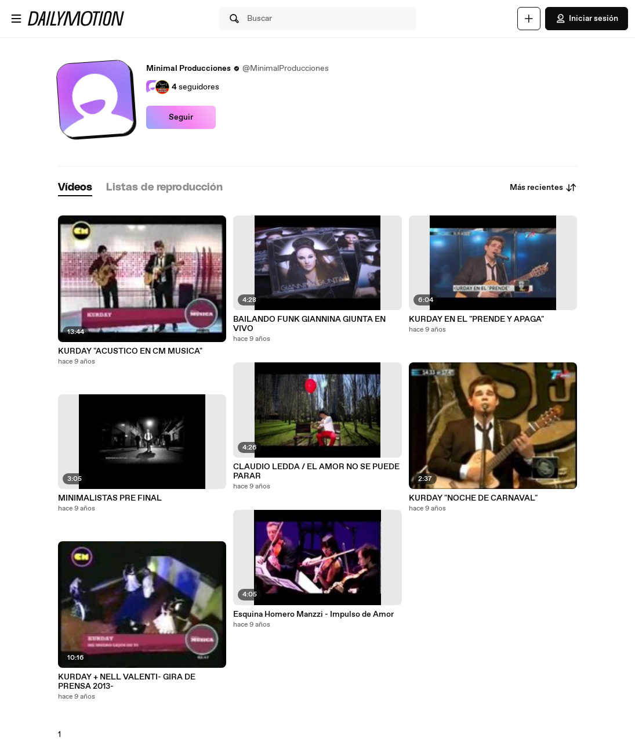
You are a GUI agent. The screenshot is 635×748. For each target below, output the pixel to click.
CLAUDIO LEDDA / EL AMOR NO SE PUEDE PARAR (316, 471)
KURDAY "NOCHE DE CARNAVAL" (473, 498)
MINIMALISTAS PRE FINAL (110, 498)
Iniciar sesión (586, 18)
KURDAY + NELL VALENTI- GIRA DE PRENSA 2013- (126, 682)
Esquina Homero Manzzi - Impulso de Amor (313, 614)
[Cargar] (528, 18)
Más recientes (543, 187)
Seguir (181, 117)
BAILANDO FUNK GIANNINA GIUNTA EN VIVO (309, 324)
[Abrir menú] (16, 18)
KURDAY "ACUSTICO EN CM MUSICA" (130, 351)
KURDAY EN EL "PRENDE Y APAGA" (476, 319)
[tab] (75, 188)
